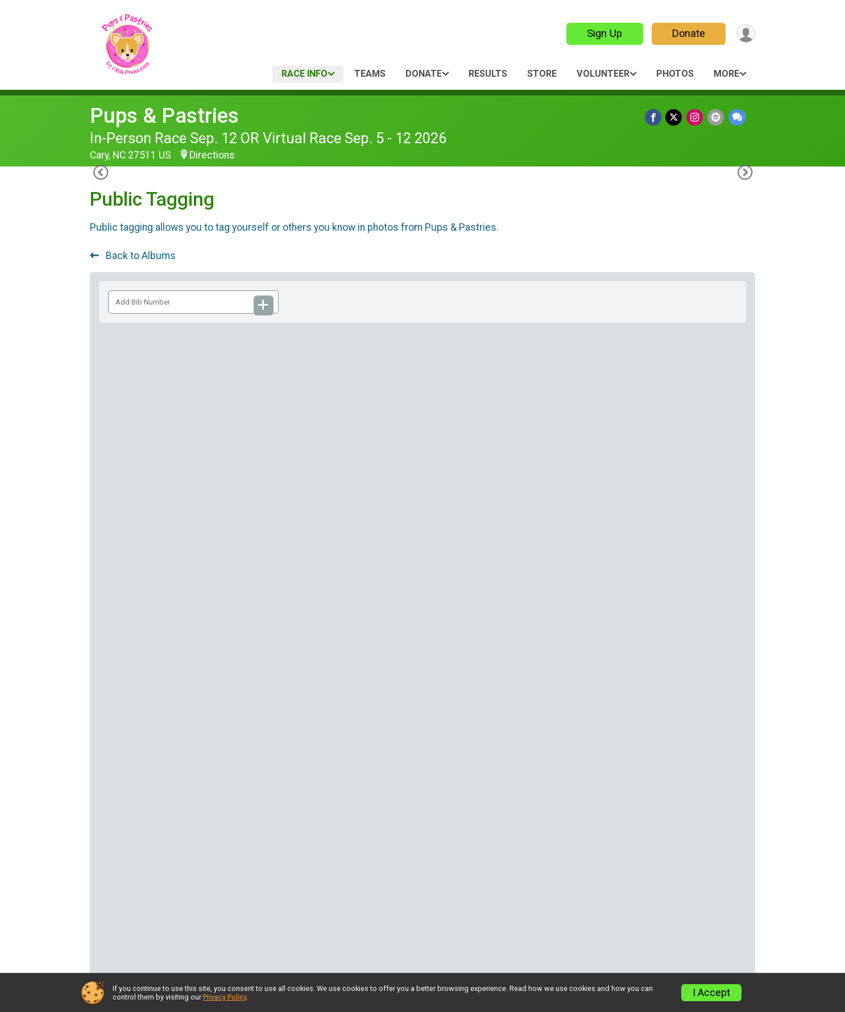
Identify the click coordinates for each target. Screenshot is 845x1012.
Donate (685, 33)
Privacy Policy (224, 997)
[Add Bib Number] (264, 305)
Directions (212, 155)
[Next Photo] (742, 739)
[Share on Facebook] (657, 118)
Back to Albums (133, 255)
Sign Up (601, 33)
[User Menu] (744, 33)
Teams (370, 73)
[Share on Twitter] (677, 118)
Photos (675, 73)
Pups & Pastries (164, 115)
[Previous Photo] (102, 739)
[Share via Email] (717, 118)
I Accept (711, 992)
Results (488, 73)
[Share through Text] (737, 118)
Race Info (304, 73)
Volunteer (603, 73)
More (726, 73)
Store (542, 73)
